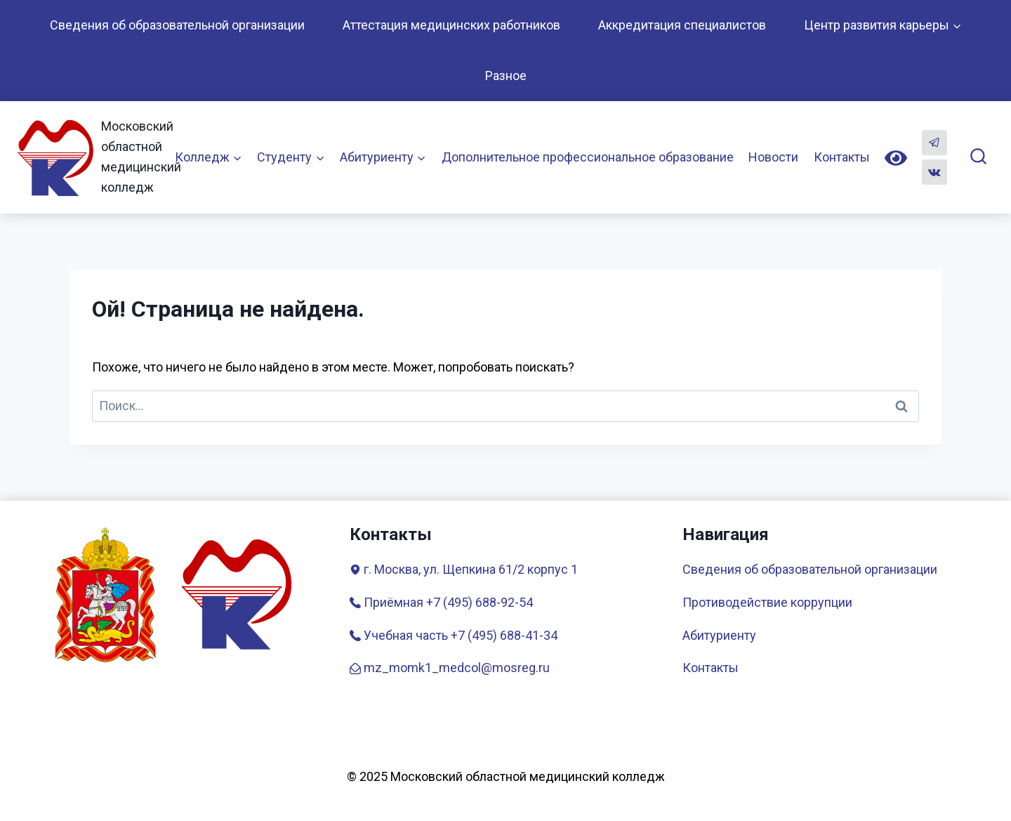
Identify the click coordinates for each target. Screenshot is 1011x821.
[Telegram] (934, 142)
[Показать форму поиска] (978, 157)
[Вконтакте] (934, 172)
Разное (506, 75)
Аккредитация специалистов (682, 25)
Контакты (842, 157)
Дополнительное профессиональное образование (588, 157)
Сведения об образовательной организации (177, 25)
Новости (773, 157)
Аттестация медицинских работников (451, 25)
